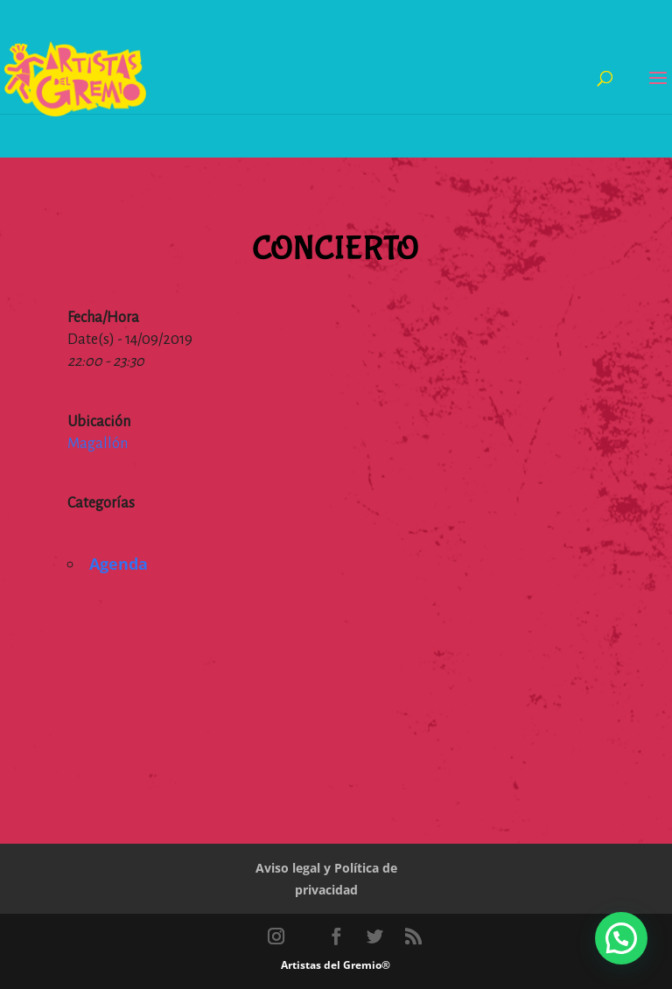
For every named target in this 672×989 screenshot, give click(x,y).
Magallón (97, 444)
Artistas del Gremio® (335, 964)
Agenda (118, 563)
